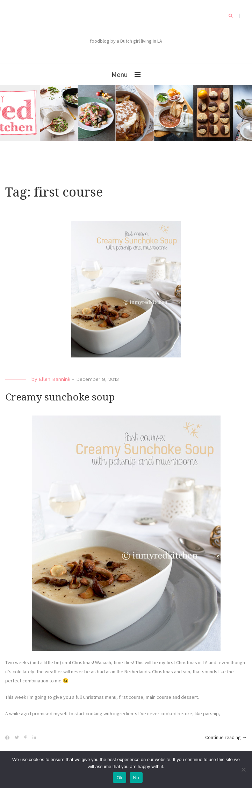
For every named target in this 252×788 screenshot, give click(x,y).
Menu (119, 74)
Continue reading (226, 737)
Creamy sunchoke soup (60, 397)
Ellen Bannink (54, 379)
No (136, 777)
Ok (119, 777)
